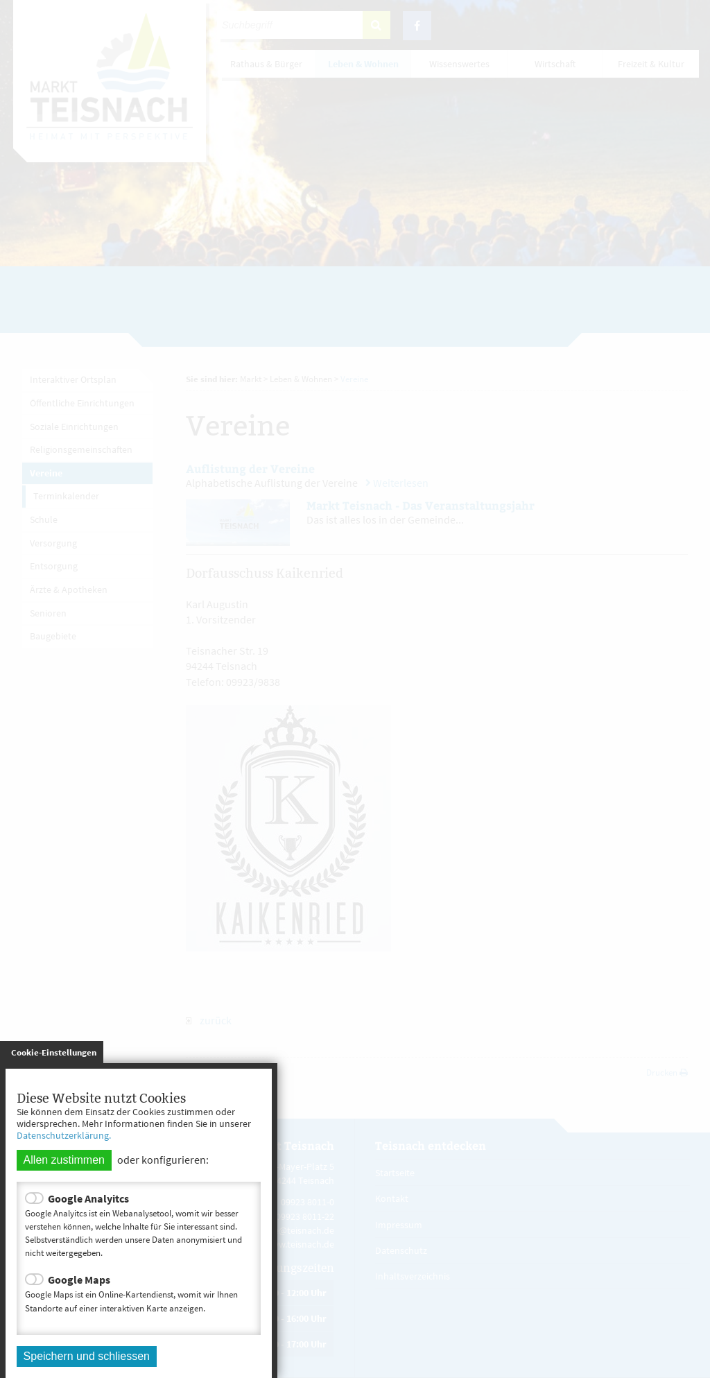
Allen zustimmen (64, 1160)
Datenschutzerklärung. (64, 1135)
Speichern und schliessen (87, 1356)
